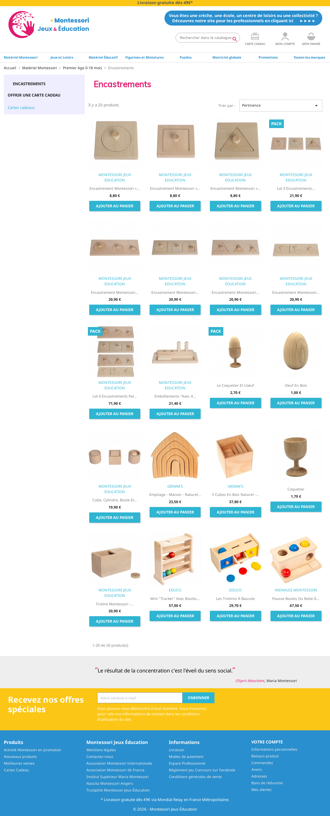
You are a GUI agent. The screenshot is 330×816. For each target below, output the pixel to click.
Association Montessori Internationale (119, 763)
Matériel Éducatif (103, 57)
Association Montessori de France (115, 769)
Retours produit (265, 756)
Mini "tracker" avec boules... (175, 598)
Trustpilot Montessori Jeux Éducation (118, 790)
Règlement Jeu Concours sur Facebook (202, 769)
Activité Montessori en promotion (32, 749)
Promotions (268, 57)
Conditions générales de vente (195, 776)
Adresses (259, 776)
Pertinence (280, 105)
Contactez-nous (99, 756)
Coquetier (295, 489)
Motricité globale (226, 57)
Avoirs (256, 769)
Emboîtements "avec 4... (175, 396)
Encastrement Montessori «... (114, 188)
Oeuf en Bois (296, 385)
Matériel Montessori (21, 57)
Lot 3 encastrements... (296, 188)
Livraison (176, 749)
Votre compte (267, 742)
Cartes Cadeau (16, 769)
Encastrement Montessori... (114, 292)
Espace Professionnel (187, 763)
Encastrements (29, 83)
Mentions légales (101, 749)
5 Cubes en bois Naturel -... (235, 494)
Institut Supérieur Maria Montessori (117, 776)
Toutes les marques (309, 57)
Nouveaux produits (20, 756)
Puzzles (186, 57)
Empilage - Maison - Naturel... (175, 494)
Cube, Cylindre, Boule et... (114, 499)
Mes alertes (261, 789)
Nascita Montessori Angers (109, 783)
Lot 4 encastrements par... (115, 396)
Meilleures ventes (19, 763)
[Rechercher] (208, 38)
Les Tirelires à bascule (235, 598)
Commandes (262, 762)
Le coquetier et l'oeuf (235, 385)
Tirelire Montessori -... (115, 603)
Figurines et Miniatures (144, 57)
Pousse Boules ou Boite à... (295, 598)
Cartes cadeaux (21, 107)
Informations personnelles (274, 749)
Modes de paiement (186, 756)
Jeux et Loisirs (62, 57)
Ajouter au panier (114, 205)
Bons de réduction (267, 782)
